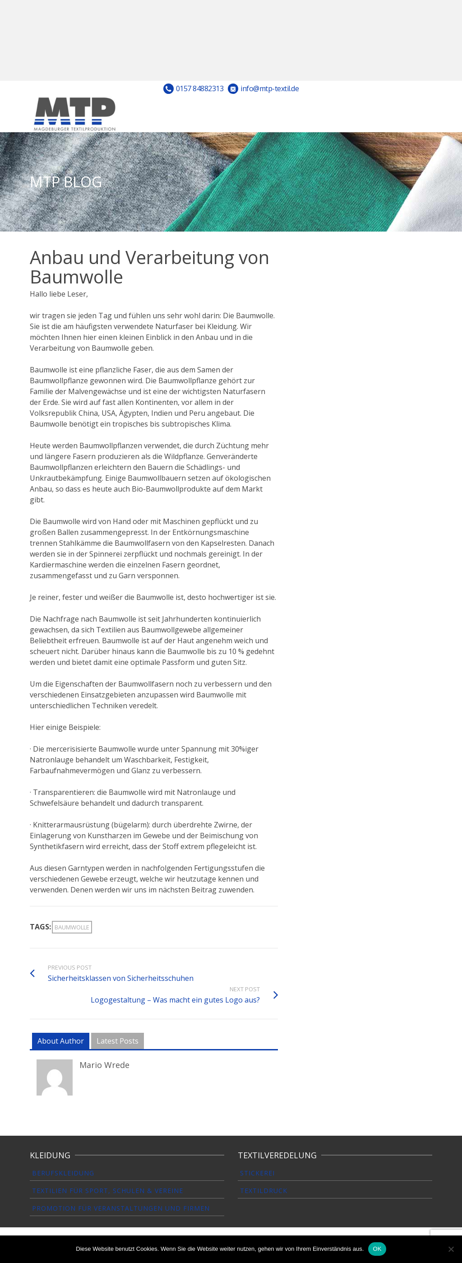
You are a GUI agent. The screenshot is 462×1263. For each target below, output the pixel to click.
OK (377, 1248)
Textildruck (263, 1190)
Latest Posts (118, 1041)
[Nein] (450, 1249)
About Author (60, 1041)
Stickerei (257, 1173)
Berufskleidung (63, 1173)
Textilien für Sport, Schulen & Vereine (107, 1190)
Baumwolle (72, 927)
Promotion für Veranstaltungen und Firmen (121, 1208)
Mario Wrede (104, 1064)
